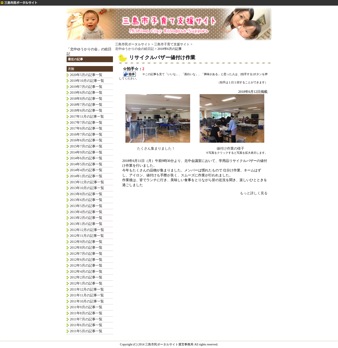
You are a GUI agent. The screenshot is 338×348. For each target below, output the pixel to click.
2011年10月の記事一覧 (87, 301)
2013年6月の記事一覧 (86, 200)
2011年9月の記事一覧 (86, 307)
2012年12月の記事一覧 (87, 230)
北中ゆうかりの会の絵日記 (134, 49)
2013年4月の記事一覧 (86, 212)
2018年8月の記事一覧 (86, 98)
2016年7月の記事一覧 (86, 134)
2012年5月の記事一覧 (86, 265)
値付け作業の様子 (232, 146)
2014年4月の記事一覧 (86, 170)
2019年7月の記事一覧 (86, 87)
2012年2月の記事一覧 (86, 277)
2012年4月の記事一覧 (86, 271)
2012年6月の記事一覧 (86, 259)
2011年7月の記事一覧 (86, 319)
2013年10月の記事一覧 (87, 188)
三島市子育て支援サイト (172, 44)
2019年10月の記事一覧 (87, 80)
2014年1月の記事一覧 (86, 176)
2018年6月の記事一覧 (86, 110)
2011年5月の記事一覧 (86, 331)
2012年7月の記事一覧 (86, 253)
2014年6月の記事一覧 (86, 158)
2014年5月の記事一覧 (86, 164)
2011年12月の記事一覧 (87, 289)
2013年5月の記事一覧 (86, 206)
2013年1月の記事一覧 (86, 224)
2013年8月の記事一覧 (86, 194)
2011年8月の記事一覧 (86, 313)
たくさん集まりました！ (157, 146)
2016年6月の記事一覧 (86, 140)
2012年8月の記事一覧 (86, 247)
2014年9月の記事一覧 (86, 152)
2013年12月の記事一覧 (87, 182)
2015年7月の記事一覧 (86, 146)
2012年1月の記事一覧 (86, 283)
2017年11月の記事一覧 (87, 116)
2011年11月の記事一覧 (87, 295)
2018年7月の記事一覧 (86, 104)
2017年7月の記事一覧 (86, 122)
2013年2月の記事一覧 (86, 218)
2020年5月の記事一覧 (86, 75)
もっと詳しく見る (254, 193)
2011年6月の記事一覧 (86, 325)
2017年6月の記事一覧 (86, 128)
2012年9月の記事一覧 (86, 242)
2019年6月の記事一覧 (86, 92)
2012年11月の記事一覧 (87, 235)
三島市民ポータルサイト (133, 44)
